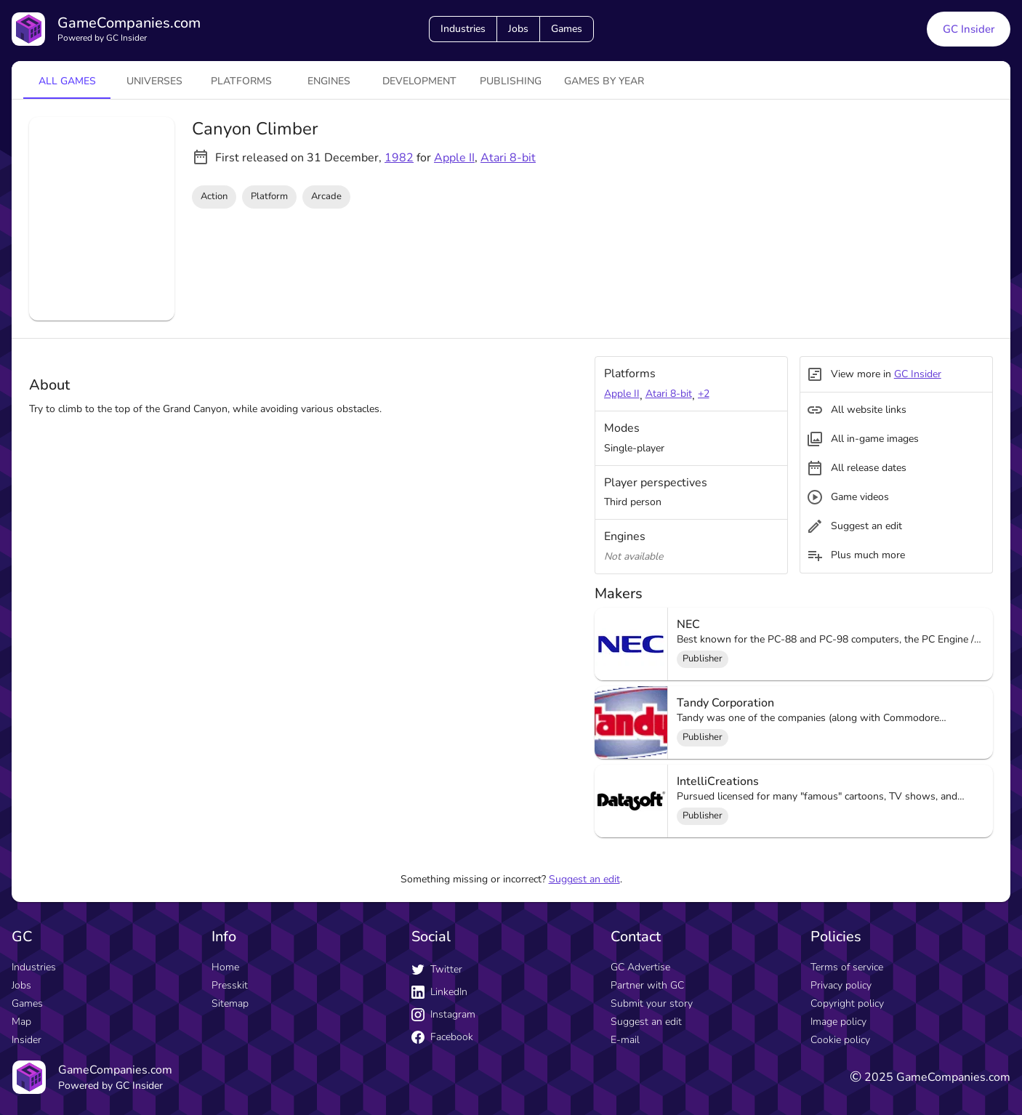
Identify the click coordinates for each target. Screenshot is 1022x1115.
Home (225, 967)
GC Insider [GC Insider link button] (968, 29)
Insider (26, 1040)
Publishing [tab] (511, 81)
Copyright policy (847, 1003)
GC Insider (917, 374)
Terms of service (846, 967)
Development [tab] (419, 81)
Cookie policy (840, 1040)
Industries (463, 29)
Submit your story (652, 1003)
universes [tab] (154, 81)
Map (21, 1022)
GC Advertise (640, 967)
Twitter (436, 969)
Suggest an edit (584, 879)
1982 (399, 158)
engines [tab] (328, 81)
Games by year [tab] (604, 81)
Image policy (838, 1022)
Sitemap (230, 1003)
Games (566, 29)
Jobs (518, 29)
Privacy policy (841, 985)
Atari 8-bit (508, 158)
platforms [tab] (241, 81)
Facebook (442, 1037)
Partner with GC (647, 985)
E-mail (625, 1040)
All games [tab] (67, 81)
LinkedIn (439, 992)
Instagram (443, 1014)
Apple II (454, 158)
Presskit (230, 985)
